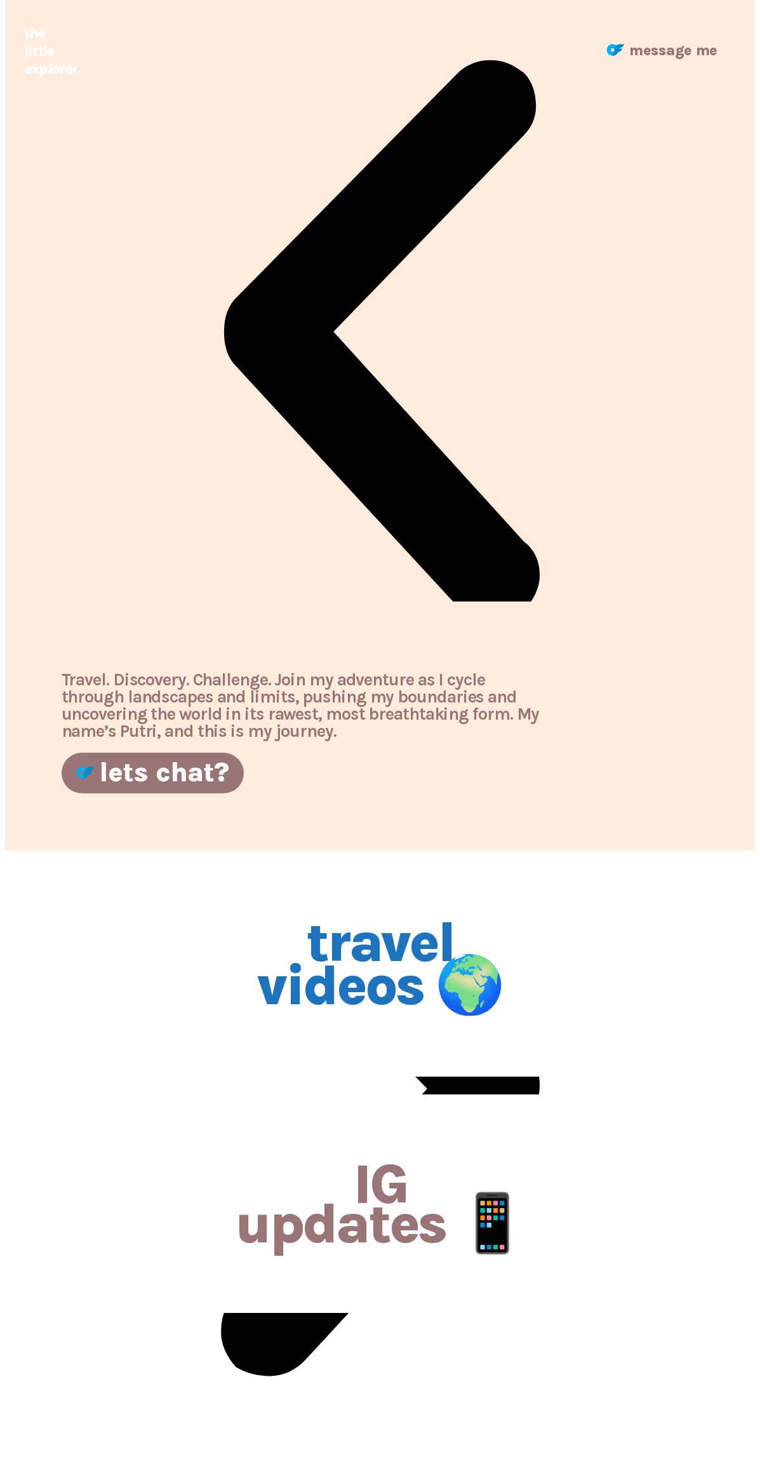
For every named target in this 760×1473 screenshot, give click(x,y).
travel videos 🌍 (380, 963)
